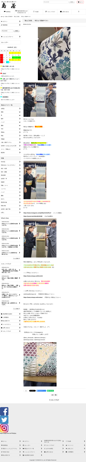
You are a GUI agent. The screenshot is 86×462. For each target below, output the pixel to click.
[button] (79, 11)
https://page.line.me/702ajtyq (8, 433)
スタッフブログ (54, 400)
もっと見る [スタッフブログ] (16, 308)
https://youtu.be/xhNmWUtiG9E (33, 216)
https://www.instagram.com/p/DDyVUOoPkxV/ (37, 213)
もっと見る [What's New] (16, 258)
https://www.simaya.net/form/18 (33, 276)
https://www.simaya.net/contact (33, 297)
